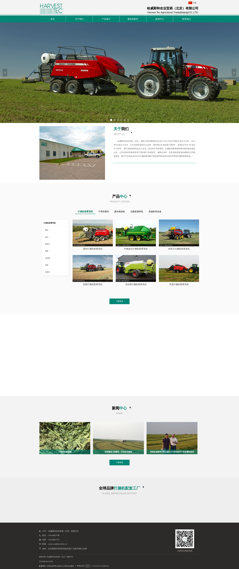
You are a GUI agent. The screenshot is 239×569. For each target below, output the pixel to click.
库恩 (46, 265)
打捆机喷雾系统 (85, 211)
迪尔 (46, 237)
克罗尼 (47, 272)
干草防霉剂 (103, 211)
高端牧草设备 (155, 211)
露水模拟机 (119, 211)
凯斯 (46, 251)
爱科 (46, 230)
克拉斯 (47, 258)
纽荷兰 (47, 244)
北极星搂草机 (136, 211)
